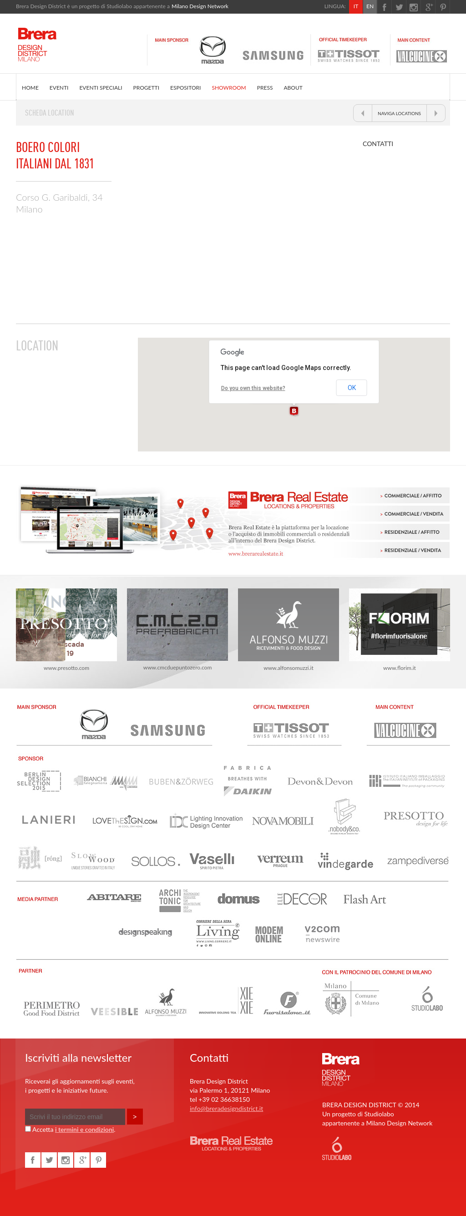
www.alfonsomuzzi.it (288, 629)
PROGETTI (146, 87)
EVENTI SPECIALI (100, 87)
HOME (30, 87)
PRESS (265, 87)
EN (370, 6)
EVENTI (59, 87)
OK (352, 387)
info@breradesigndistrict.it (226, 1108)
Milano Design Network (200, 6)
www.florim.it (399, 629)
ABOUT (293, 87)
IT (356, 6)
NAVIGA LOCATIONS (399, 113)
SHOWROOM (229, 87)
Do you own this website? (253, 388)
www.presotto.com (66, 629)
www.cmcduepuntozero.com (177, 629)
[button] (294, 411)
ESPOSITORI (185, 87)
